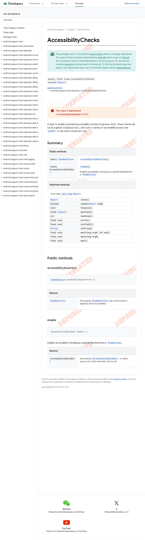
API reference (12, 14)
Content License (120, 379)
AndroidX (102, 57)
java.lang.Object (54, 88)
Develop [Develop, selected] (79, 3)
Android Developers (55, 29)
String (54, 228)
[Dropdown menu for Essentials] (44, 3)
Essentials (35, 3)
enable (84, 166)
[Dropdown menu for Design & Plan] (68, 3)
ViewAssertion (66, 159)
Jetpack (125, 57)
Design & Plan (57, 3)
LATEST (52, 131)
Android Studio (131, 3)
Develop (70, 29)
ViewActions (89, 174)
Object (61, 82)
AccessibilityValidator (105, 358)
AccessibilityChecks (70, 114)
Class (60, 212)
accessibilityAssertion (93, 159)
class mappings (123, 67)
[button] (18, 41)
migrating (68, 64)
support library (96, 54)
